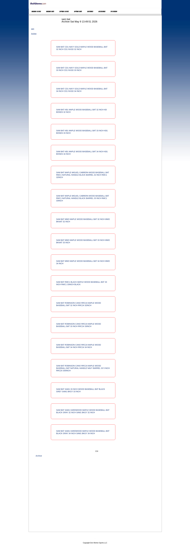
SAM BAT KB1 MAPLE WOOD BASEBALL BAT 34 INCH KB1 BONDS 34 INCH (82, 152)
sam (32, 29)
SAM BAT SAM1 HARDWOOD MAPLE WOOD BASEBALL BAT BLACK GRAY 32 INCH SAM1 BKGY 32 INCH (82, 411)
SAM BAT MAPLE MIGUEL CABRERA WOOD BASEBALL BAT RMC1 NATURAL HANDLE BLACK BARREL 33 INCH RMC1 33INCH (82, 198)
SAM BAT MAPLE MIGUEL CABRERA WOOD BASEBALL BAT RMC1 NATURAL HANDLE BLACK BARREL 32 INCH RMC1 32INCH (82, 174)
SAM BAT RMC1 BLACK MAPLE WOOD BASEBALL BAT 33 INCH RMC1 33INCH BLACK (81, 283)
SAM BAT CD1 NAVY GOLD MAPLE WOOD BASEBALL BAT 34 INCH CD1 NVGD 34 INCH (82, 90)
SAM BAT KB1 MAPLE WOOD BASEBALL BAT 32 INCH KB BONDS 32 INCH (81, 111)
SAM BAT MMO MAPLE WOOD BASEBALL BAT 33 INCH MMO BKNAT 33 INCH (83, 241)
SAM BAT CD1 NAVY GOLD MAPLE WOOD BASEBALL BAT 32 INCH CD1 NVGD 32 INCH (82, 48)
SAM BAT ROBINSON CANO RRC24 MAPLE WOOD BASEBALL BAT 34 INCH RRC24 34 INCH (78, 346)
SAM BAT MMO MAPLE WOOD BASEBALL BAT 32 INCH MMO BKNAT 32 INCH (83, 220)
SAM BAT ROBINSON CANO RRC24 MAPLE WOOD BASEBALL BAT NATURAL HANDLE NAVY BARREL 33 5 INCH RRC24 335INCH (83, 368)
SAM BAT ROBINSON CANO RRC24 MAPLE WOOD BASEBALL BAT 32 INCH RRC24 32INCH (78, 304)
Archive (34, 34)
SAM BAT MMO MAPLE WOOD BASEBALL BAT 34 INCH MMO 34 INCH (83, 262)
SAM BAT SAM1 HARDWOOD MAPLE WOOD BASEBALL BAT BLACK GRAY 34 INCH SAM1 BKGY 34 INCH (82, 432)
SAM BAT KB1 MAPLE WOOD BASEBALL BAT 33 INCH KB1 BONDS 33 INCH (82, 132)
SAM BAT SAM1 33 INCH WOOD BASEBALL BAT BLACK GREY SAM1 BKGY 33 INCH (80, 390)
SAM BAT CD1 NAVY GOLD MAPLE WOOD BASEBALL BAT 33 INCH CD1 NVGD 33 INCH (82, 69)
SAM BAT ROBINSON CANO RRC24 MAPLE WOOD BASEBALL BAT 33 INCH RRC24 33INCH (78, 325)
